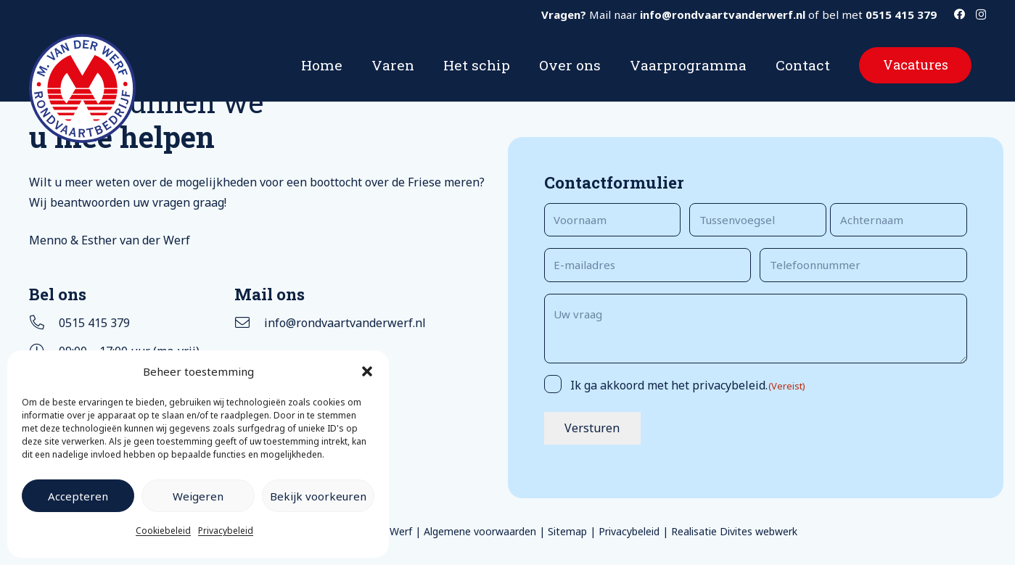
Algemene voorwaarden (480, 531)
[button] (367, 371)
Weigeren (198, 496)
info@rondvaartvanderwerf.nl (345, 323)
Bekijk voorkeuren (318, 496)
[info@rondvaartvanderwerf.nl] (249, 323)
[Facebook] (959, 14)
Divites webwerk (758, 531)
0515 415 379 (94, 323)
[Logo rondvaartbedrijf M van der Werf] (82, 88)
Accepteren (78, 496)
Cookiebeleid (163, 530)
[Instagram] (981, 15)
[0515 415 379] (44, 323)
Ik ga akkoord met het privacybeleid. (688, 385)
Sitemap (567, 531)
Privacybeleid (225, 530)
